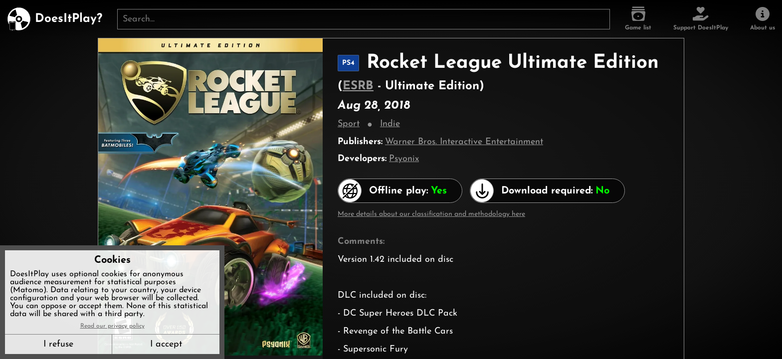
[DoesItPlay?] (54, 19)
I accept (166, 344)
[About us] (762, 19)
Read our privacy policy (112, 326)
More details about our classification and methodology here (431, 214)
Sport (349, 124)
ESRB (358, 86)
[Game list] (638, 19)
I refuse (58, 344)
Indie (390, 124)
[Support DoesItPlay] (700, 19)
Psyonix (404, 159)
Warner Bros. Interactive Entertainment (464, 142)
